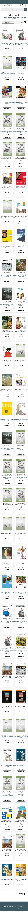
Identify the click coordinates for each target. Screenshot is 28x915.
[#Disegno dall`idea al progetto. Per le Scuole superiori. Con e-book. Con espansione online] (21, 795)
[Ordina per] (10, 23)
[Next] (25, 22)
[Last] (26, 894)
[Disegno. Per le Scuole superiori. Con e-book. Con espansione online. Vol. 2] (21, 449)
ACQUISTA (7, 51)
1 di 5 (22, 23)
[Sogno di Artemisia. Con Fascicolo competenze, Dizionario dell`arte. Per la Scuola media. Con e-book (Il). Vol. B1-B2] (21, 392)
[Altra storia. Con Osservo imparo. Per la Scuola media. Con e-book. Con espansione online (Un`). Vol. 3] (21, 75)
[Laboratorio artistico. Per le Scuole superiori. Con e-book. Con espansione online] (21, 853)
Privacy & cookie (21, 908)
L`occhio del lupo (21, 245)
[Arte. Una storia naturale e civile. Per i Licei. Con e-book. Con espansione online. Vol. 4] (7, 305)
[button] (25, 5)
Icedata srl (16, 908)
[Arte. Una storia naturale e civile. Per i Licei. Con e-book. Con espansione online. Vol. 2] (7, 392)
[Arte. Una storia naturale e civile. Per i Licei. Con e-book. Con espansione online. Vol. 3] (21, 276)
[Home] (2, 12)
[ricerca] (14, 9)
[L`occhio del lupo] (21, 248)
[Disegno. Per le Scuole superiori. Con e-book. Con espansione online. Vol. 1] (7, 478)
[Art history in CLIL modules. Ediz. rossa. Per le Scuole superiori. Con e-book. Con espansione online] (21, 305)
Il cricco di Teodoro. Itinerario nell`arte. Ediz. (11, 677)
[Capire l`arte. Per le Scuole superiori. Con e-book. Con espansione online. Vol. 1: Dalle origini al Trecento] (21, 478)
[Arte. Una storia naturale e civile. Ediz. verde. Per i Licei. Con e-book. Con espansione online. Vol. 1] (21, 594)
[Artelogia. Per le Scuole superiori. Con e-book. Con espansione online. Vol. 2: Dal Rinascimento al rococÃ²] (7, 565)
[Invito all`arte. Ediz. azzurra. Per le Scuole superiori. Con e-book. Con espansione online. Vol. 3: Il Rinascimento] (21, 363)
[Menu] (2, 5)
